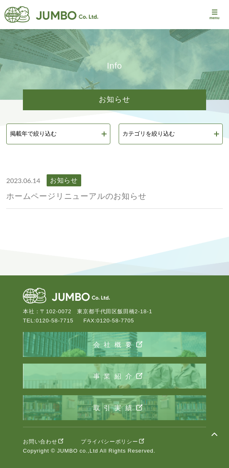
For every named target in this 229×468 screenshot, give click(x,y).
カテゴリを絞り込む (148, 133)
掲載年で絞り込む (33, 133)
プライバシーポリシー (109, 441)
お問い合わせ (40, 441)
